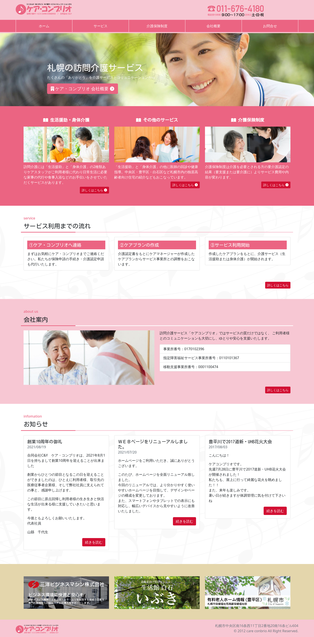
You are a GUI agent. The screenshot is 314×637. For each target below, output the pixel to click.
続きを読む (93, 542)
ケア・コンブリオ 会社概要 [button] (82, 89)
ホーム (44, 26)
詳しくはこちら (94, 190)
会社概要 (213, 26)
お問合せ (270, 26)
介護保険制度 (157, 26)
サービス (101, 26)
